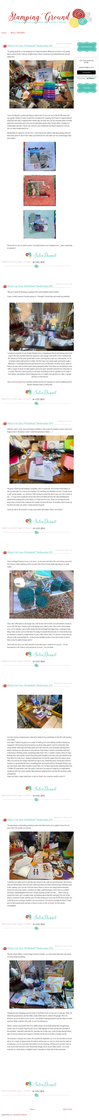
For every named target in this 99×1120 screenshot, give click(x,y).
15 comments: (27, 924)
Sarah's (34, 1049)
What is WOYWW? (18, 33)
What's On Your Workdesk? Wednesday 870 (30, 948)
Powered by (86, 78)
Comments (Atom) (19, 1114)
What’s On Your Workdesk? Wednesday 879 (30, 423)
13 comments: (27, 528)
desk (35, 564)
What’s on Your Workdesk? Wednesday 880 (30, 286)
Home (3, 33)
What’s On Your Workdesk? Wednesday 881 (30, 45)
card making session (63, 561)
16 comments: (27, 795)
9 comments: (27, 262)
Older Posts (67, 1109)
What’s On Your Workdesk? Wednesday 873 (30, 685)
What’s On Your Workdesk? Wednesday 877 (30, 552)
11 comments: (27, 399)
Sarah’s (24, 245)
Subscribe (86, 72)
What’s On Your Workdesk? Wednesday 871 (30, 819)
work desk (32, 561)
